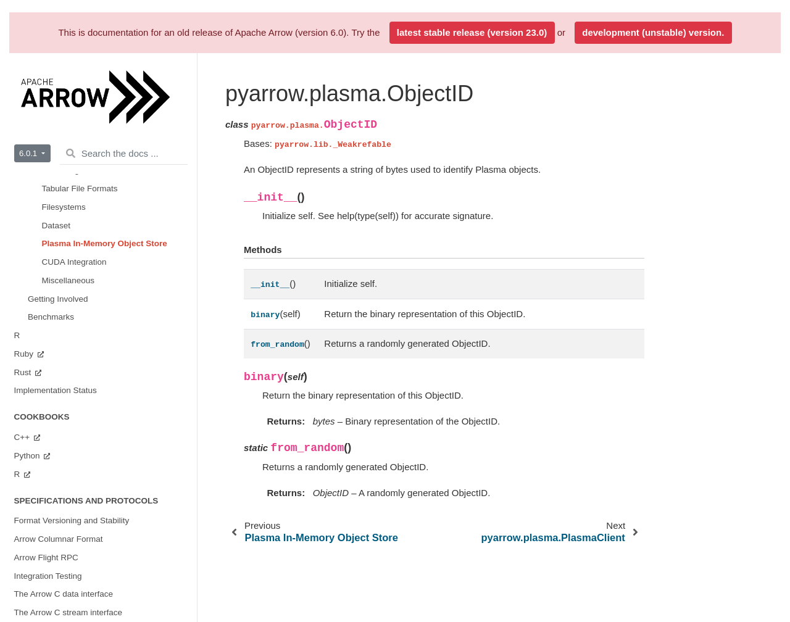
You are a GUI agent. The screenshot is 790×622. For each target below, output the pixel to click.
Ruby (25, 354)
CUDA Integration (74, 262)
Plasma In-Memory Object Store (104, 243)
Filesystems (64, 207)
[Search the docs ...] (124, 154)
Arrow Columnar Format (58, 539)
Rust (24, 372)
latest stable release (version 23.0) (472, 32)
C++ (23, 437)
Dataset (56, 225)
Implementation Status (55, 390)
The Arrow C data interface (64, 594)
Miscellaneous (68, 280)
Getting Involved (58, 299)
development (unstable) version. (653, 32)
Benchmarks (51, 316)
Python (28, 455)
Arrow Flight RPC (46, 557)
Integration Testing (48, 576)
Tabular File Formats (80, 188)
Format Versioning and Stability (72, 520)
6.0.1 (29, 153)
